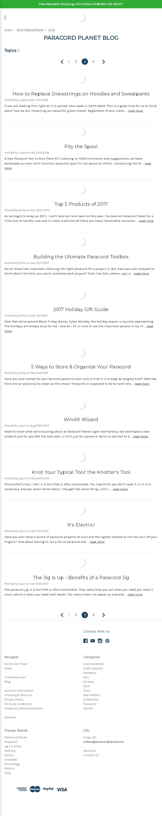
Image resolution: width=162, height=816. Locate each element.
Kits (86, 677)
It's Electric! (81, 525)
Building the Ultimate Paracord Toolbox (81, 257)
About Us (89, 751)
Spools (88, 708)
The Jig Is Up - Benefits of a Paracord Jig (81, 577)
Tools (86, 690)
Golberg (9, 751)
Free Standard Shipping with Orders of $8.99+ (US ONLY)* (81, 4)
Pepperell (11, 742)
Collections (91, 699)
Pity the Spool (81, 146)
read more (135, 111)
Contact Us (91, 755)
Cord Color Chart (16, 664)
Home (8, 29)
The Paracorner (15, 677)
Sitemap (10, 717)
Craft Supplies (93, 668)
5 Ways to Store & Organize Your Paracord (81, 367)
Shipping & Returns (18, 695)
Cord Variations (94, 664)
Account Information (18, 690)
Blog (7, 682)
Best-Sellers (91, 695)
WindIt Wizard (81, 419)
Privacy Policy (13, 699)
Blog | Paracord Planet (30, 29)
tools (51, 29)
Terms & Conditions (18, 704)
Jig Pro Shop (12, 746)
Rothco (9, 768)
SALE (86, 686)
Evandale (10, 759)
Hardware (89, 673)
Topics (10, 50)
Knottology (12, 764)
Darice (8, 755)
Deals (8, 668)
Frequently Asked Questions (23, 708)
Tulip (7, 773)
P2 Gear (88, 682)
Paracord (89, 704)
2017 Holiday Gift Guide (81, 309)
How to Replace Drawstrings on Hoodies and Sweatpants (81, 94)
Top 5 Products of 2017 (81, 204)
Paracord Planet (15, 737)
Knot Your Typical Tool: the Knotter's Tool (81, 472)
